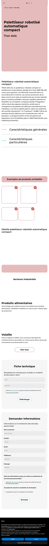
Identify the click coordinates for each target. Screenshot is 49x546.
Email (6, 443)
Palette (11, 7)
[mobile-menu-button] (5, 3)
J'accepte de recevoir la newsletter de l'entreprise (19, 488)
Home (6, 7)
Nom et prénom (9, 426)
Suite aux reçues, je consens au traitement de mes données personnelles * (23, 388)
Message (7, 460)
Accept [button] (36, 539)
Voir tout (24, 346)
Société (6, 434)
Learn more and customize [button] (24, 542)
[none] (27, 3)
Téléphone (7, 451)
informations (14, 386)
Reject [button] (12, 539)
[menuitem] (27, 3)
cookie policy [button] (12, 529)
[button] (47, 520)
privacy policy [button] (4, 526)
